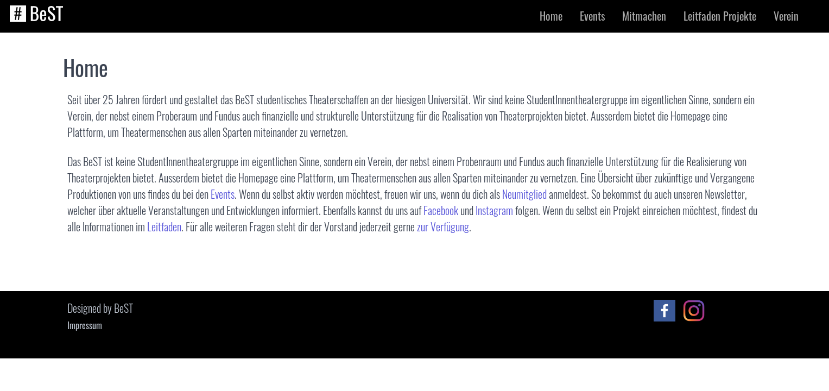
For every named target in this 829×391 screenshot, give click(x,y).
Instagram (494, 210)
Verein (786, 16)
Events (592, 16)
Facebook (440, 210)
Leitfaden (164, 226)
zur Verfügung (443, 226)
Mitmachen (644, 16)
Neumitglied (524, 194)
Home (551, 16)
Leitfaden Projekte (720, 16)
